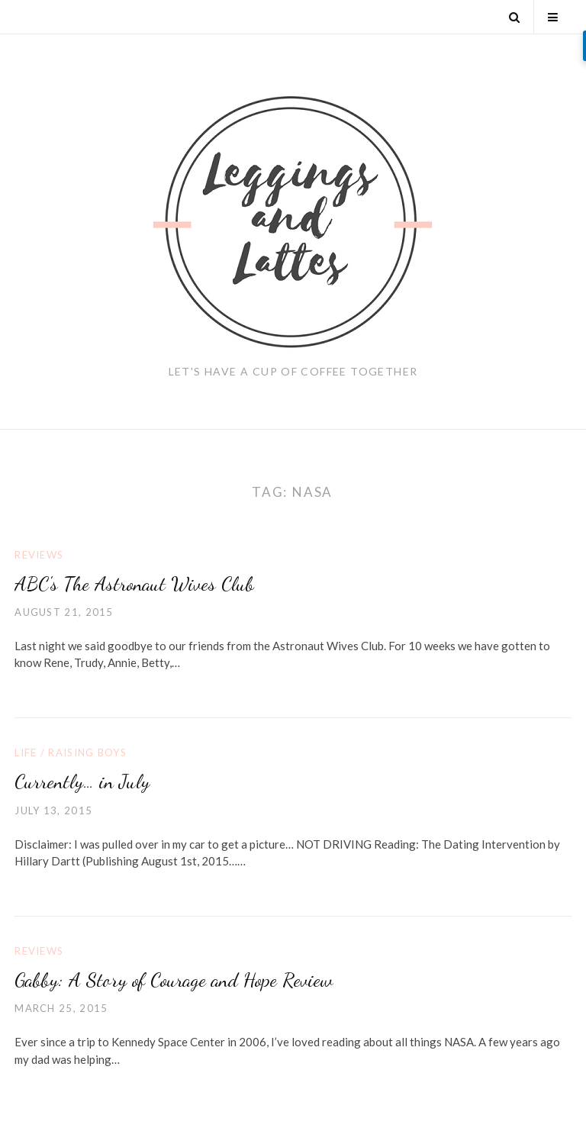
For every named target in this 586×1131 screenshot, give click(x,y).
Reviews (38, 555)
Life (25, 752)
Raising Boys (87, 752)
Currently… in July (82, 781)
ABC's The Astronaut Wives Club (134, 583)
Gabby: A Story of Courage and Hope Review (173, 979)
